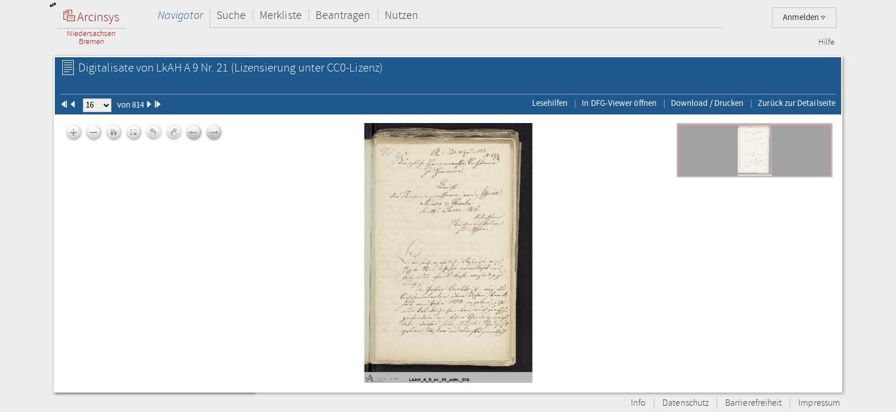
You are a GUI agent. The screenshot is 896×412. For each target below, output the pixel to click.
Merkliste (280, 15)
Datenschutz (685, 403)
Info (638, 403)
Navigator (180, 15)
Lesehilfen (550, 103)
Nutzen (401, 15)
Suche (231, 15)
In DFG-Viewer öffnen (619, 103)
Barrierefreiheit (753, 403)
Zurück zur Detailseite (796, 103)
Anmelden (804, 17)
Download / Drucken (707, 103)
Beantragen (343, 15)
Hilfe (826, 42)
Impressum (819, 403)
